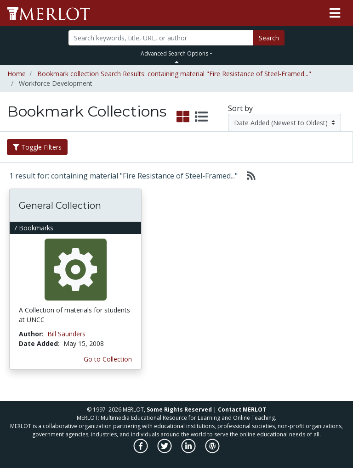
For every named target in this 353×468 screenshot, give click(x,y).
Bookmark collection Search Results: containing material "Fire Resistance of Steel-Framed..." (174, 73)
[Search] (160, 38)
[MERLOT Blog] (212, 451)
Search (269, 37)
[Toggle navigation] (335, 13)
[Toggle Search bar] (177, 62)
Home (16, 73)
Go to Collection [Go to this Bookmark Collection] (108, 359)
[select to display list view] (201, 117)
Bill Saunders (66, 333)
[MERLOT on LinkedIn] (189, 451)
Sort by (240, 108)
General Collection (60, 205)
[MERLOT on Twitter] (165, 451)
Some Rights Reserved (179, 409)
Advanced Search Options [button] (174, 53)
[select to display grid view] (182, 117)
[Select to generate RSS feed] (247, 175)
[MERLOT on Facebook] (141, 451)
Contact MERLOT (242, 409)
